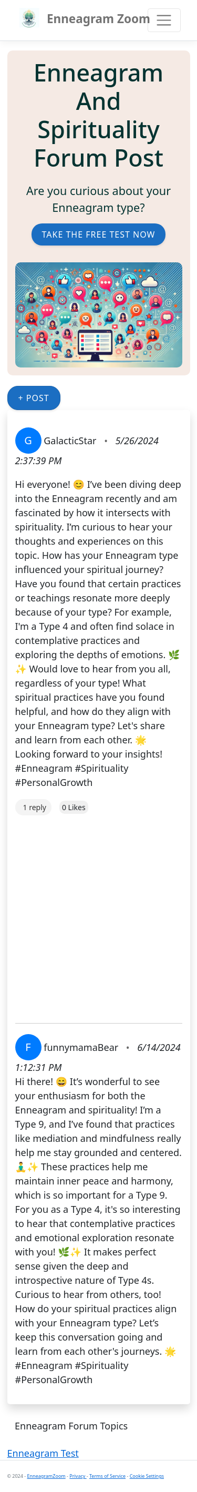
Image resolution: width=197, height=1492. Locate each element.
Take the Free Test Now (98, 234)
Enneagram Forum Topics (71, 1425)
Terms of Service (107, 1476)
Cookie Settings (147, 1476)
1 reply (34, 807)
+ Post (33, 398)
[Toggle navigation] (164, 20)
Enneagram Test (43, 1453)
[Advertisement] (98, 914)
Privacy (77, 1476)
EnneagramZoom (46, 1476)
